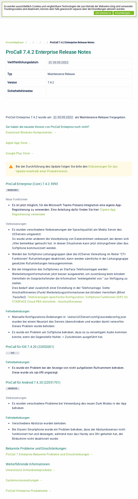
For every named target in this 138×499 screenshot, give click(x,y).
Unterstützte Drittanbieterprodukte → (30, 470)
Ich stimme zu (103, 13)
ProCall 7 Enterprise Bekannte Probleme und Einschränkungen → (49, 454)
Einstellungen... (123, 13)
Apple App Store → (18, 143)
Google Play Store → (20, 153)
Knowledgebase (15, 42)
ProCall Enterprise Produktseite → (28, 491)
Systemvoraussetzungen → (24, 480)
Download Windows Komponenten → (31, 132)
